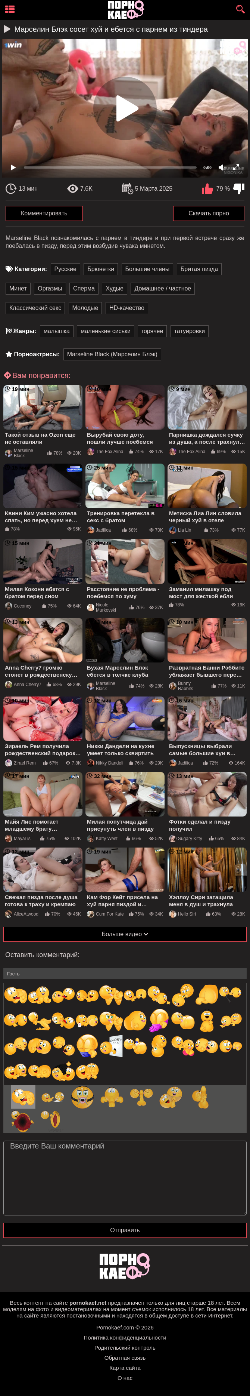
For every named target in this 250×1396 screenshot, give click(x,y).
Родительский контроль (125, 1347)
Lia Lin (180, 530)
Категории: (31, 269)
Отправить (125, 1230)
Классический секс (35, 308)
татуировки (189, 331)
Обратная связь (125, 1358)
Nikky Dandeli (105, 763)
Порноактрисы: (37, 354)
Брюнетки (100, 269)
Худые (115, 288)
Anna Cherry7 (23, 684)
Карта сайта (125, 1368)
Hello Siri (182, 914)
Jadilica (99, 530)
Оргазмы (50, 288)
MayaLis (18, 838)
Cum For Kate (105, 914)
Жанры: (24, 331)
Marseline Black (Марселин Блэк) (112, 354)
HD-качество (126, 308)
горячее (152, 331)
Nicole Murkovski (101, 607)
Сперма (84, 288)
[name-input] (125, 973)
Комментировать (44, 213)
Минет (18, 288)
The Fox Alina (105, 451)
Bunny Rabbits (181, 686)
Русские (65, 269)
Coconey (18, 606)
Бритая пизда (199, 269)
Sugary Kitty (185, 838)
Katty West (102, 838)
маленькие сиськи (106, 331)
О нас (125, 1378)
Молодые (85, 308)
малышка (57, 331)
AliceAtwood (21, 914)
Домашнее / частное (162, 288)
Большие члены (147, 269)
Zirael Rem (20, 763)
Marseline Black (19, 453)
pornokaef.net (87, 1303)
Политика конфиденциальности (125, 1337)
